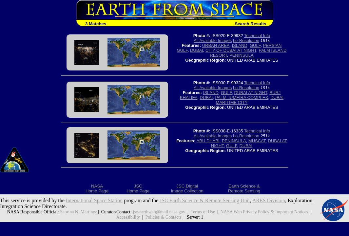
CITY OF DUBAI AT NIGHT (230, 50)
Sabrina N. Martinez (78, 211)
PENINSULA (241, 55)
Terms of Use (203, 211)
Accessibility (128, 217)
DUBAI (196, 50)
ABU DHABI (208, 140)
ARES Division (268, 200)
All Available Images (213, 40)
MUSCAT (256, 140)
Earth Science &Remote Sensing (244, 188)
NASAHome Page (97, 188)
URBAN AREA (216, 45)
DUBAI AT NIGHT (250, 92)
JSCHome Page (137, 188)
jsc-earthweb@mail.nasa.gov (159, 211)
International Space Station (94, 200)
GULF (255, 45)
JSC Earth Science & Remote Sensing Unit (205, 200)
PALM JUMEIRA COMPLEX (241, 97)
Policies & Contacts (163, 217)
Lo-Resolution (246, 40)
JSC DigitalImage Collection (187, 188)
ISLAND (239, 45)
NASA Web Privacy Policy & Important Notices (264, 211)
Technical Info (257, 35)
